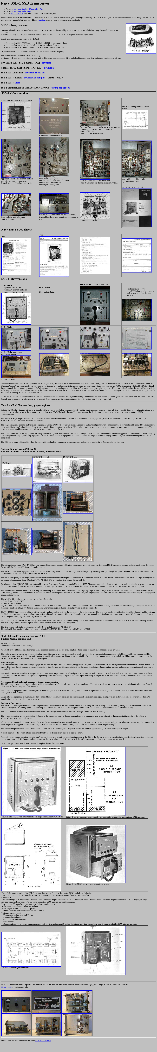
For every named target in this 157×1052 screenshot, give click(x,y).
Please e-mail (6, 987)
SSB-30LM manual (43, 1041)
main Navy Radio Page (21, 11)
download (46, 62)
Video (17, 82)
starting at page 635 (60, 87)
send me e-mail (17, 13)
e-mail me (42, 20)
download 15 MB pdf (34, 77)
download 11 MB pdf (35, 72)
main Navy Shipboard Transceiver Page (28, 9)
